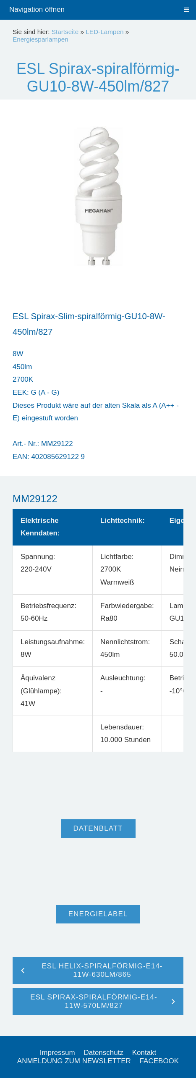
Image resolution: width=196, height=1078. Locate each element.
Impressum (57, 1053)
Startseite (65, 31)
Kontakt (144, 1053)
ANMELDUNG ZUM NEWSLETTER (74, 1061)
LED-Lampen (104, 31)
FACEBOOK (159, 1061)
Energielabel (98, 914)
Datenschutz (103, 1053)
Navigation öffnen (37, 9)
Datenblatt (98, 828)
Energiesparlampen (40, 39)
